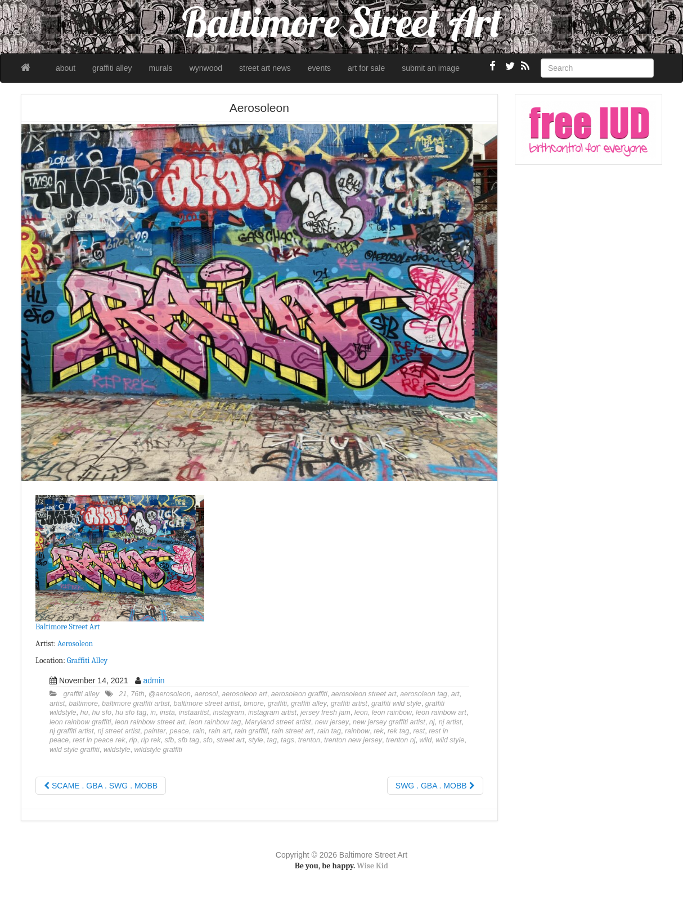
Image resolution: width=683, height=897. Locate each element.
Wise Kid (372, 866)
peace (179, 731)
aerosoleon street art (364, 694)
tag (272, 740)
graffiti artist (349, 703)
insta (167, 712)
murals (161, 68)
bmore (254, 703)
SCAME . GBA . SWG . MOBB (101, 785)
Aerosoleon (75, 643)
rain (199, 731)
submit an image (431, 68)
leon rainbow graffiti (80, 722)
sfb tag (188, 740)
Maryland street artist (278, 722)
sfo (208, 740)
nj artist (450, 722)
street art (231, 740)
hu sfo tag (130, 712)
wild (425, 740)
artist (57, 703)
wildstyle (117, 750)
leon (361, 712)
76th (138, 694)
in (153, 712)
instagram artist (272, 712)
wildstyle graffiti (158, 750)
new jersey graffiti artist (389, 722)
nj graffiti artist (71, 731)
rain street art (292, 731)
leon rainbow (392, 712)
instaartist (194, 712)
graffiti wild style (396, 703)
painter (155, 731)
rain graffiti (251, 731)
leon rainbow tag (215, 722)
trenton (309, 740)
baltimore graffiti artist (135, 703)
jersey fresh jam (325, 712)
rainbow (357, 731)
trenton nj (401, 740)
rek (379, 731)
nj (432, 722)
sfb (169, 740)
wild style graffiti (75, 750)
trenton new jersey (353, 740)
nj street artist (118, 731)
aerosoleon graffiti (299, 694)
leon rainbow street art (150, 722)
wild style (449, 740)
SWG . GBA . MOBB (435, 785)
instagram (228, 712)
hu (84, 712)
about (65, 68)
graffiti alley (112, 68)
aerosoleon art (244, 694)
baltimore (83, 703)
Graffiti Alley (87, 660)
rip (133, 740)
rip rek (150, 740)
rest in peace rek (99, 740)
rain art (220, 731)
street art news (265, 68)
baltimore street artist (206, 703)
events (319, 68)
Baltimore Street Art (67, 627)
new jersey (332, 722)
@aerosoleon (170, 694)
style (256, 740)
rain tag (329, 731)
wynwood (206, 68)
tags (287, 740)
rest (419, 731)
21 (123, 694)
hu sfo (101, 712)
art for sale (366, 68)
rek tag (399, 731)
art (455, 694)
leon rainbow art (441, 712)
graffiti (277, 703)
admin (153, 680)
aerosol (206, 694)
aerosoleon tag (423, 694)
